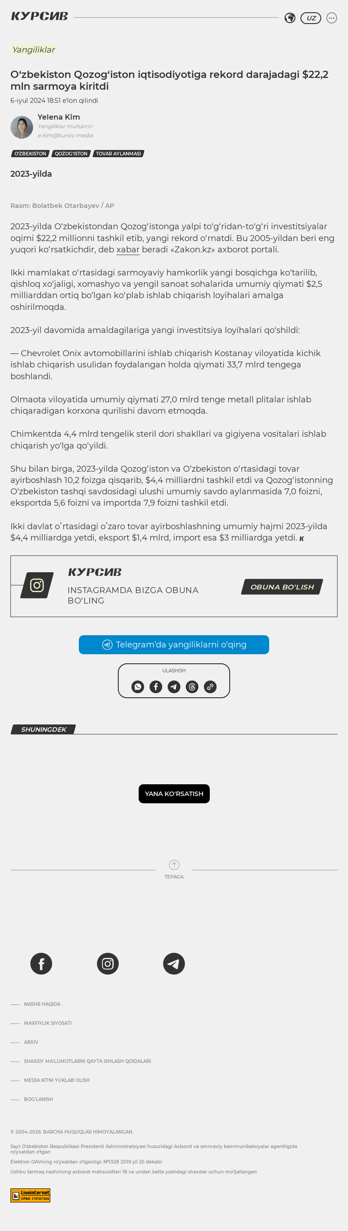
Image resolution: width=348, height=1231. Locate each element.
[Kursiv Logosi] (39, 15)
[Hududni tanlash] (290, 18)
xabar (128, 250)
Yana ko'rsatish (174, 794)
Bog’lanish (38, 1099)
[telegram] (174, 964)
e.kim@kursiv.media (65, 135)
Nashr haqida (42, 1004)
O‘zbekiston (30, 154)
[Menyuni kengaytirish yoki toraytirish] (332, 18)
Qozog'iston (71, 154)
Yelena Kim (59, 117)
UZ (310, 18)
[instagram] (108, 964)
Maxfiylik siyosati (48, 1023)
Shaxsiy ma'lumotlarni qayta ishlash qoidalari (87, 1061)
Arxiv (31, 1042)
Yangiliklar (33, 50)
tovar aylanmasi (118, 154)
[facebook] (41, 964)
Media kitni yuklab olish (57, 1080)
